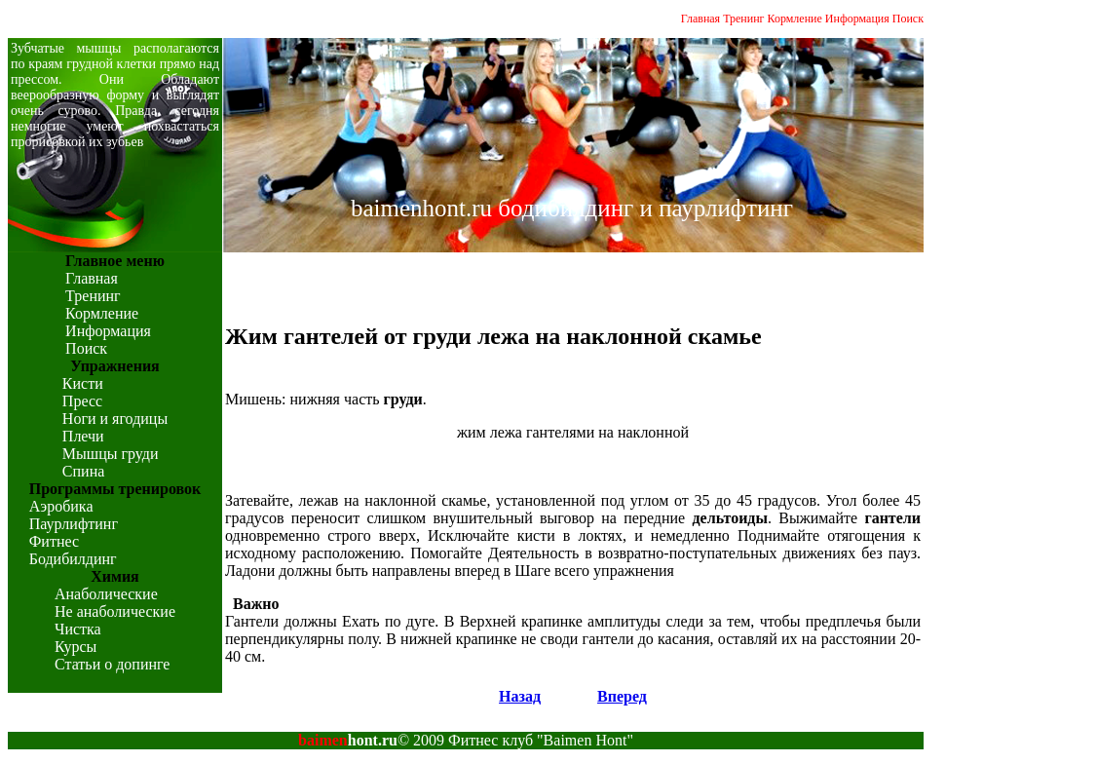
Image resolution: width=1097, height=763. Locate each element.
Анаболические (106, 594)
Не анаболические (115, 611)
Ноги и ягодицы (115, 418)
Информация (857, 18)
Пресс (82, 401)
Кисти (82, 383)
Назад (520, 696)
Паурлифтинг (73, 523)
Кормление (795, 18)
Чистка (78, 629)
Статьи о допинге (112, 664)
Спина (83, 471)
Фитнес (54, 541)
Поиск (908, 18)
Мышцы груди (110, 453)
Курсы (75, 646)
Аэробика (61, 506)
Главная (700, 18)
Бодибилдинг (73, 559)
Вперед (622, 696)
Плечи (83, 436)
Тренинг (743, 18)
